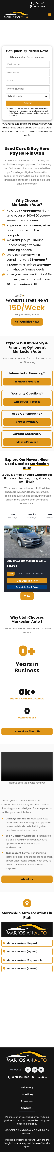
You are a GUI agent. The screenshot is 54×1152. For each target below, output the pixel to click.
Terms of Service (41, 1143)
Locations (27, 1094)
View (27, 596)
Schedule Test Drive (27, 587)
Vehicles (26, 1087)
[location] (28, 96)
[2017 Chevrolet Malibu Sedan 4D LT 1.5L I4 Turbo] (27, 559)
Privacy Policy (19, 1143)
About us (27, 1101)
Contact (26, 1108)
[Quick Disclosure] (7, 108)
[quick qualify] (27, 31)
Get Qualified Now (27, 580)
